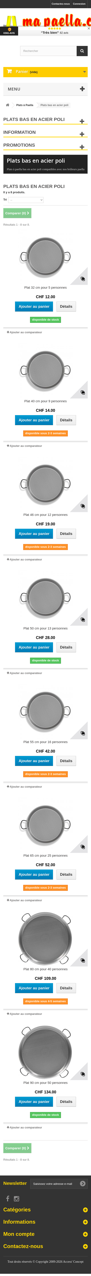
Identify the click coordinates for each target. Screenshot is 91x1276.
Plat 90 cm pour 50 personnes (45, 1083)
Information (19, 132)
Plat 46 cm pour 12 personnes (45, 515)
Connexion (79, 3)
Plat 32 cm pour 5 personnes (45, 287)
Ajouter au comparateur (26, 332)
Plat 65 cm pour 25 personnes (45, 855)
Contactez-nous (61, 3)
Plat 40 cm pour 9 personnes (45, 401)
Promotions (19, 145)
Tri (5, 199)
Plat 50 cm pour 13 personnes (45, 628)
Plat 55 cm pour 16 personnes (45, 742)
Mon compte (18, 1234)
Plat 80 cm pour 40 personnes (45, 969)
